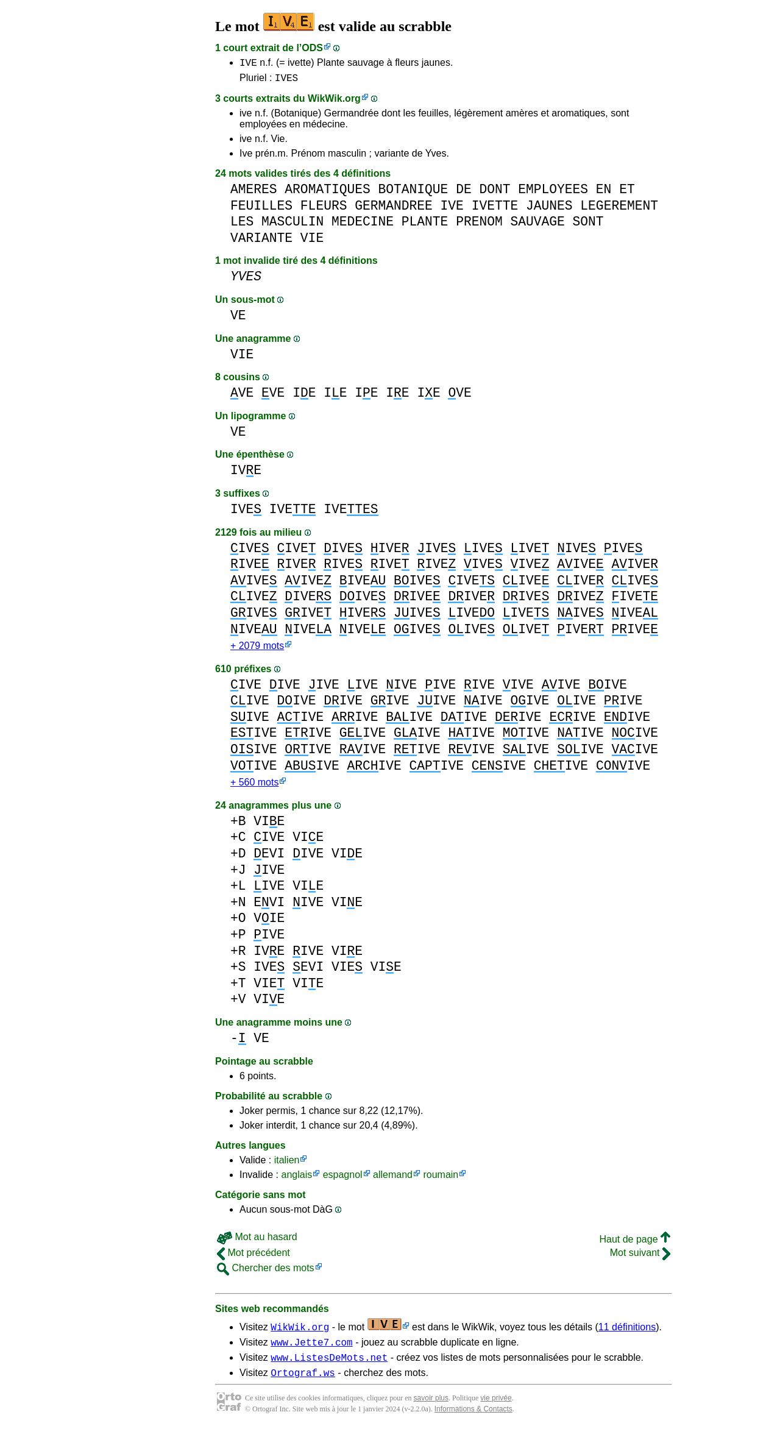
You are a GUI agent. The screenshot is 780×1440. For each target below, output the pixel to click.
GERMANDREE (394, 209)
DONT (494, 193)
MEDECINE (363, 225)
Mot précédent (253, 1259)
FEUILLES (261, 209)
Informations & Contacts (473, 1420)
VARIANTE (261, 241)
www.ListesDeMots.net (329, 1367)
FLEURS (323, 209)
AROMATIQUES (327, 193)
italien (287, 1166)
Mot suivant (640, 1259)
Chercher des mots (265, 1274)
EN (604, 193)
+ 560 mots (254, 788)
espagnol (343, 1181)
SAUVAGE (537, 225)
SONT (587, 225)
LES (242, 225)
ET (627, 193)
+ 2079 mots (257, 650)
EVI (269, 859)
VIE (312, 241)
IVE (248, 64)
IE (304, 396)
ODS (312, 48)
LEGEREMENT (619, 209)
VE (238, 319)
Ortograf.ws (303, 1384)
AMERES (253, 193)
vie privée (495, 1409)
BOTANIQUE (413, 193)
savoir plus (431, 1409)
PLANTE (425, 225)
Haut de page (634, 1245)
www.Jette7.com (311, 1350)
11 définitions (627, 1333)
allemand (393, 1181)
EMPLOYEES (553, 193)
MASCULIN (292, 225)
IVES (286, 81)
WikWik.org (334, 102)
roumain (440, 1181)
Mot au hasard (257, 1243)
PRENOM (479, 225)
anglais (296, 1181)
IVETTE (495, 209)
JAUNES (549, 209)
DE (464, 193)
